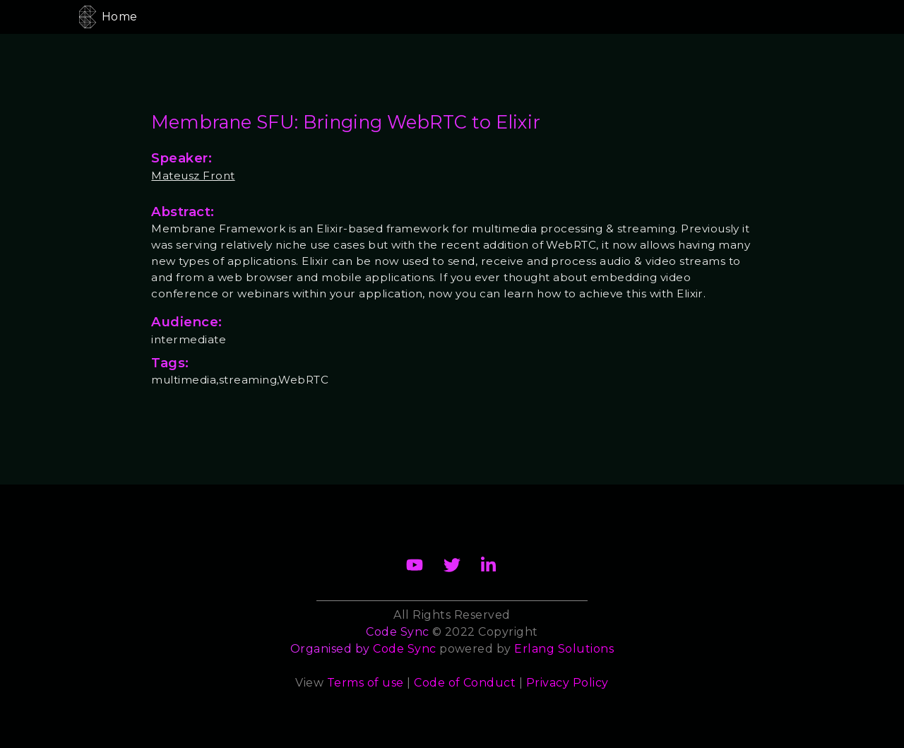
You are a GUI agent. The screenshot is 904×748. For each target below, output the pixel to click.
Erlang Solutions (564, 648)
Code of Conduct (465, 682)
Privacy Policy (567, 682)
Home (120, 16)
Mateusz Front (192, 175)
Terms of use (365, 682)
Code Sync (404, 648)
